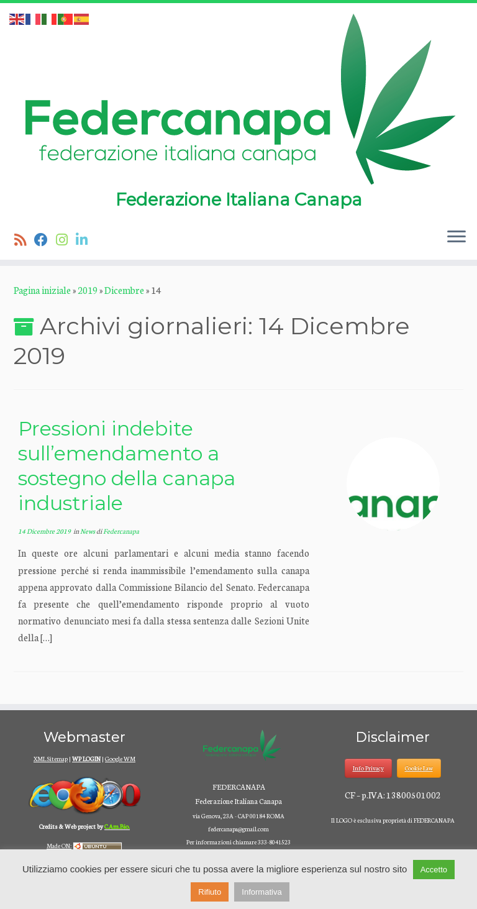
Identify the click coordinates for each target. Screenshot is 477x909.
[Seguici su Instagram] (66, 239)
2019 (88, 289)
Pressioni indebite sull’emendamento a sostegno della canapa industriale (126, 465)
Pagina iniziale (42, 289)
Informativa (261, 892)
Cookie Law (419, 768)
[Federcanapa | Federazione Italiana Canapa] (238, 98)
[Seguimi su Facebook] (45, 239)
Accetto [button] (433, 869)
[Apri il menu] (456, 237)
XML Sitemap (51, 758)
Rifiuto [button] (209, 892)
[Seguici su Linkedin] (86, 239)
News (88, 531)
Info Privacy (368, 768)
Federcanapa (121, 531)
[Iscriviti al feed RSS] (24, 239)
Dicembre (124, 289)
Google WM (120, 758)
